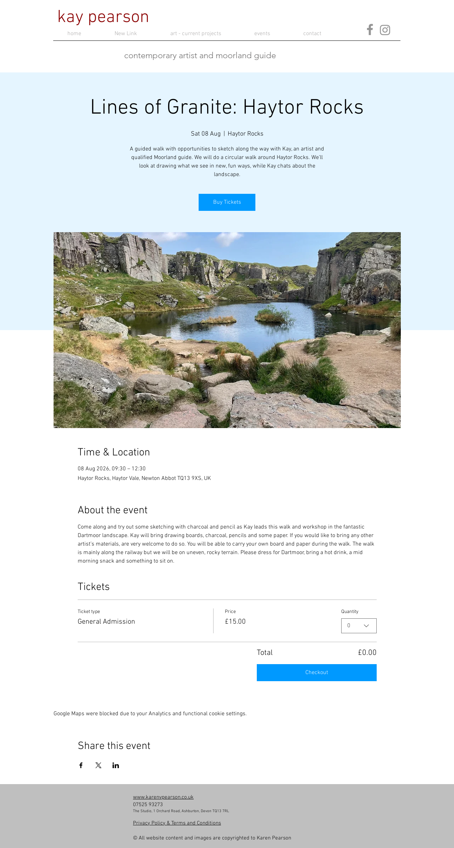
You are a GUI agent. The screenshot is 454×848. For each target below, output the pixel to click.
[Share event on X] (98, 765)
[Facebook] (369, 29)
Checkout (316, 672)
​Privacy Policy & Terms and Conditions (177, 823)
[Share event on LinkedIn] (115, 765)
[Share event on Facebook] (81, 765)
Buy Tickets (227, 202)
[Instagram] (385, 30)
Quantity (350, 612)
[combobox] (359, 625)
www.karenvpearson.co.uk (163, 797)
